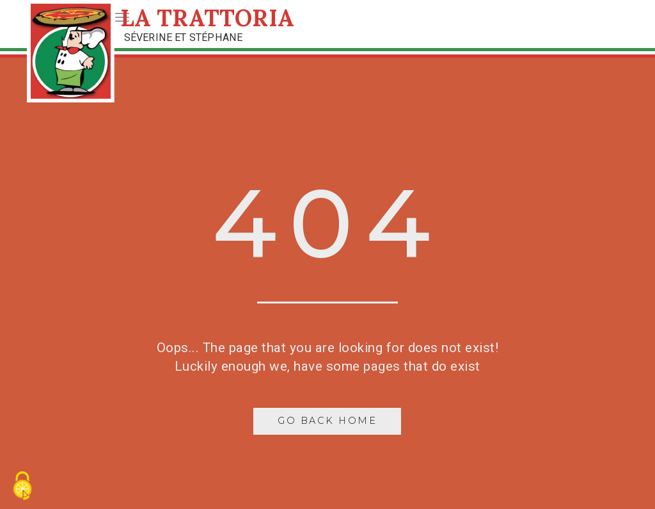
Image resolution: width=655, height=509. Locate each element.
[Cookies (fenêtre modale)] (22, 487)
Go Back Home (327, 420)
